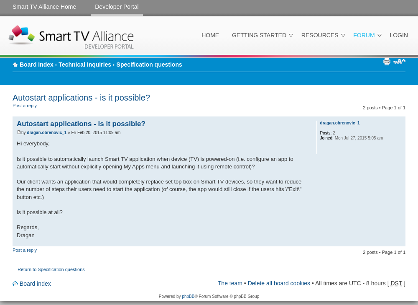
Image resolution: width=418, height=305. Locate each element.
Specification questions (149, 64)
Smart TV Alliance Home (44, 6)
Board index (37, 64)
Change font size (399, 61)
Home (210, 35)
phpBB (188, 296)
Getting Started (259, 35)
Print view (386, 61)
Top (399, 242)
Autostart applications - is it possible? (81, 97)
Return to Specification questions (51, 269)
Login (399, 35)
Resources (320, 35)
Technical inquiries (85, 64)
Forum (364, 35)
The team (230, 283)
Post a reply (33, 108)
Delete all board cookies (279, 283)
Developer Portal (116, 6)
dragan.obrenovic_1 (46, 132)
